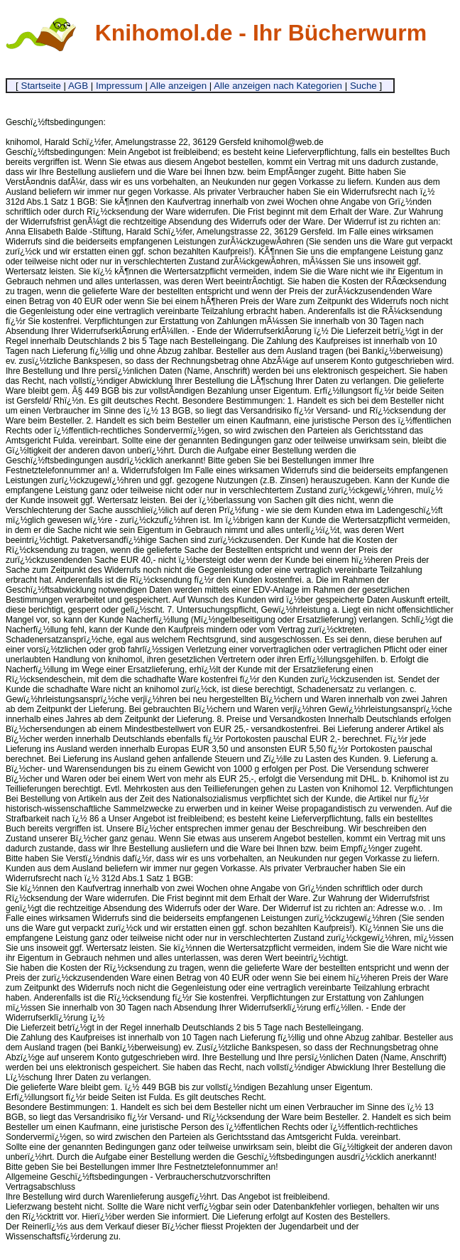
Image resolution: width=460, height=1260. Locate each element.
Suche (363, 85)
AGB (78, 85)
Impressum (119, 85)
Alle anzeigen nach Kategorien (278, 85)
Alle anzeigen (178, 85)
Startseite (41, 85)
